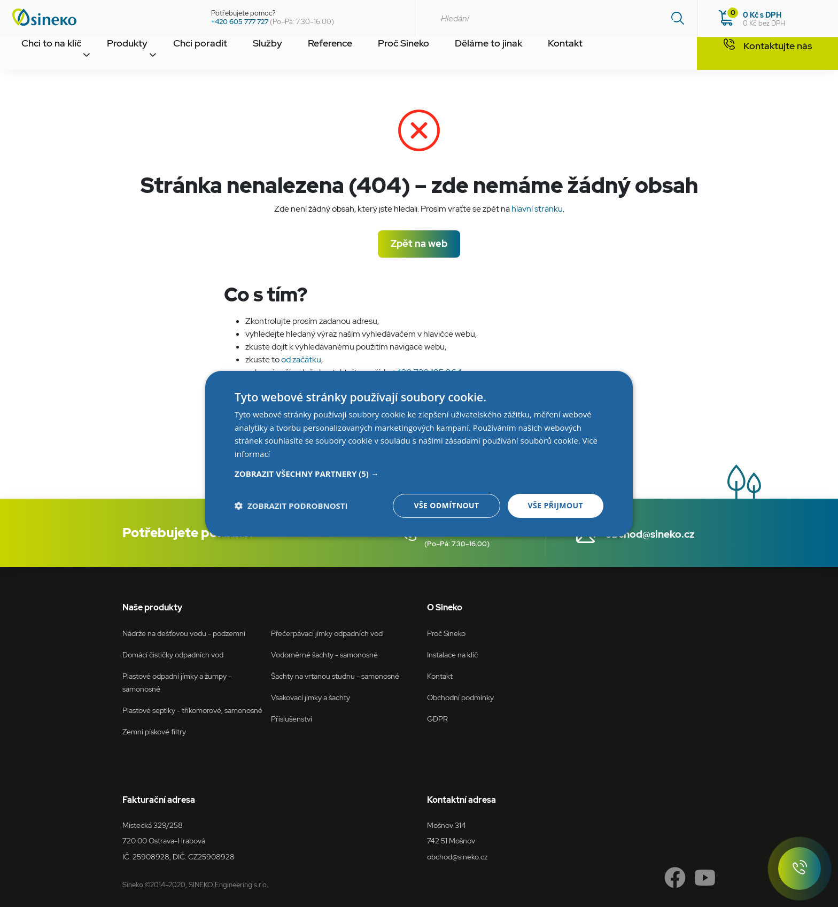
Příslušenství (291, 719)
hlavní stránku (537, 208)
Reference (345, 54)
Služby (278, 54)
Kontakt (588, 54)
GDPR (437, 719)
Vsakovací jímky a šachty (310, 697)
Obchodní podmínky (460, 697)
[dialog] (419, 453)
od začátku (301, 359)
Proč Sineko (423, 54)
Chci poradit (206, 54)
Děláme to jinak (509, 54)
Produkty (130, 54)
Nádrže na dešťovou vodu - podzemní (183, 633)
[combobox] (556, 18)
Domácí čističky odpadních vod (172, 654)
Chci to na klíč (51, 54)
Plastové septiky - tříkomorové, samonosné (192, 710)
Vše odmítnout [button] (446, 505)
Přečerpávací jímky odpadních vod (327, 633)
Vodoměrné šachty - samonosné (324, 654)
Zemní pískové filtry (154, 731)
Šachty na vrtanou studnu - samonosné (335, 676)
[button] (419, 473)
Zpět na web (419, 243)
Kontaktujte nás (768, 54)
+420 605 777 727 (239, 21)
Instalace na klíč (452, 654)
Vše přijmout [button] (555, 505)
